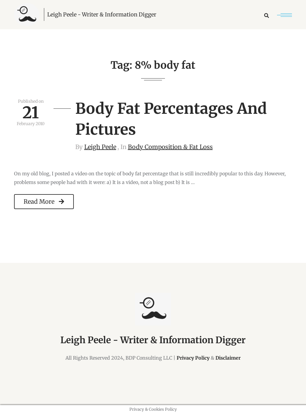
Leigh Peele (100, 147)
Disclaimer (228, 358)
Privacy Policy (193, 358)
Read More (44, 201)
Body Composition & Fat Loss (170, 147)
